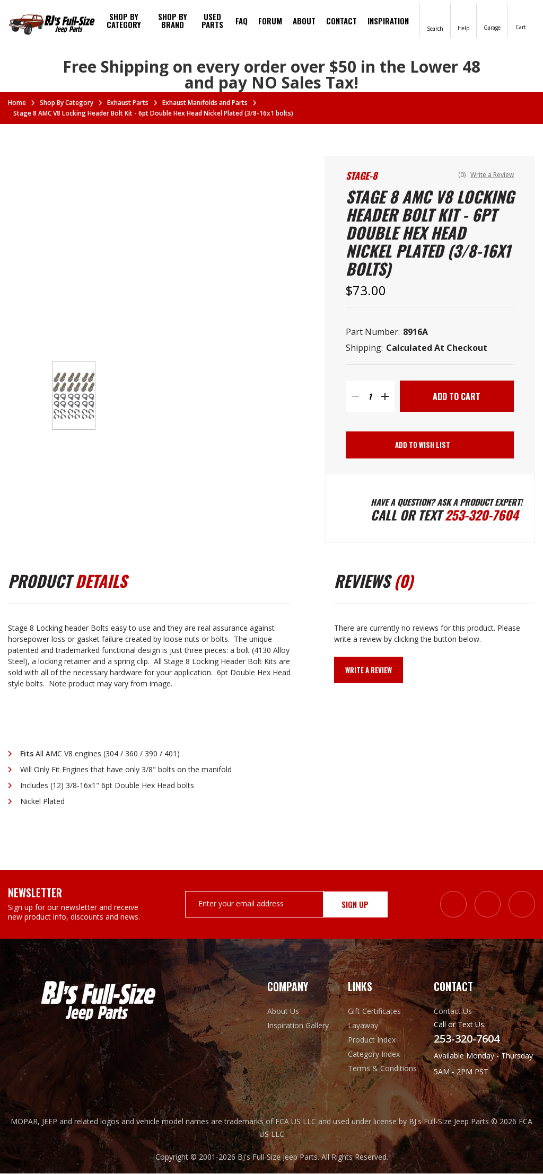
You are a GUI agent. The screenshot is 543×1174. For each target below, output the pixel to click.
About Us (283, 1012)
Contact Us (453, 1012)
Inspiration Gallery (298, 1026)
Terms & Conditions (382, 1069)
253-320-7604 (482, 515)
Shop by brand (172, 20)
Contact (341, 21)
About (304, 21)
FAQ (241, 21)
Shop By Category (124, 20)
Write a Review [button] (492, 174)
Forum (270, 21)
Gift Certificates (374, 1012)
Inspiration (388, 21)
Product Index (372, 1040)
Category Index (374, 1054)
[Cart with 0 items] (521, 20)
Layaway (363, 1026)
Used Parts (212, 20)
